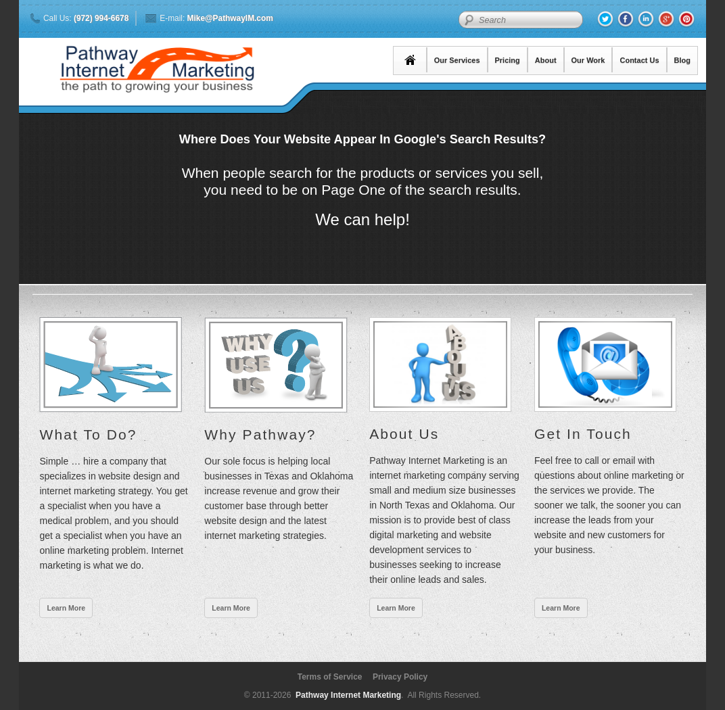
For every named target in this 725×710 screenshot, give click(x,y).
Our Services (457, 60)
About (546, 60)
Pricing (507, 60)
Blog (682, 60)
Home (410, 59)
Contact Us (639, 60)
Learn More (66, 608)
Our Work (588, 60)
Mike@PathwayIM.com (230, 18)
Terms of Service (330, 677)
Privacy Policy (400, 677)
